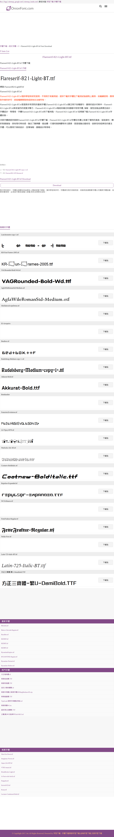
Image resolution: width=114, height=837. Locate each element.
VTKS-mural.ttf (6, 767)
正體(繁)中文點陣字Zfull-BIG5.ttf (12, 714)
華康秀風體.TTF (6, 683)
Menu (105, 5)
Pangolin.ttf (5, 781)
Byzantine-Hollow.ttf (7, 666)
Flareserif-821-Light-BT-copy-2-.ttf (16, 170)
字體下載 (57, 2)
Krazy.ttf (4, 790)
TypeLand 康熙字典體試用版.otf (11, 701)
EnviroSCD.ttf (5, 785)
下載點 (105, 243)
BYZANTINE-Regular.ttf (9, 657)
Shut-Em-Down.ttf (7, 754)
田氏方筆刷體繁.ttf (7, 688)
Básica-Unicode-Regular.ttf (9, 630)
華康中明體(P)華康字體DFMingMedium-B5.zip (16, 692)
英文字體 (12, 46)
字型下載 (50, 2)
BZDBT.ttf (4, 648)
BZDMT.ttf (4, 639)
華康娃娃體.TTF (6, 679)
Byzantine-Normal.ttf (8, 661)
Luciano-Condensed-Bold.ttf (10, 794)
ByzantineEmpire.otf (7, 652)
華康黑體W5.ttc (6, 705)
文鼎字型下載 (96, 833)
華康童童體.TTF (6, 696)
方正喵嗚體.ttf (6, 674)
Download (57, 185)
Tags (5, 2)
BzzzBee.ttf (5, 634)
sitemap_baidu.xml (31, 2)
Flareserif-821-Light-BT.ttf (57, 56)
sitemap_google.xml (15, 2)
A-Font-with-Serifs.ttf (8, 776)
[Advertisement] (57, 29)
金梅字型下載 (85, 833)
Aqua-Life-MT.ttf (6, 763)
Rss (1, 2)
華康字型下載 (74, 833)
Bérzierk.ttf (4, 626)
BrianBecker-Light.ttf (8, 772)
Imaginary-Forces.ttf (7, 759)
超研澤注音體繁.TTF (8, 710)
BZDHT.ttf (4, 643)
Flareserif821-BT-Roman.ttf (14, 173)
